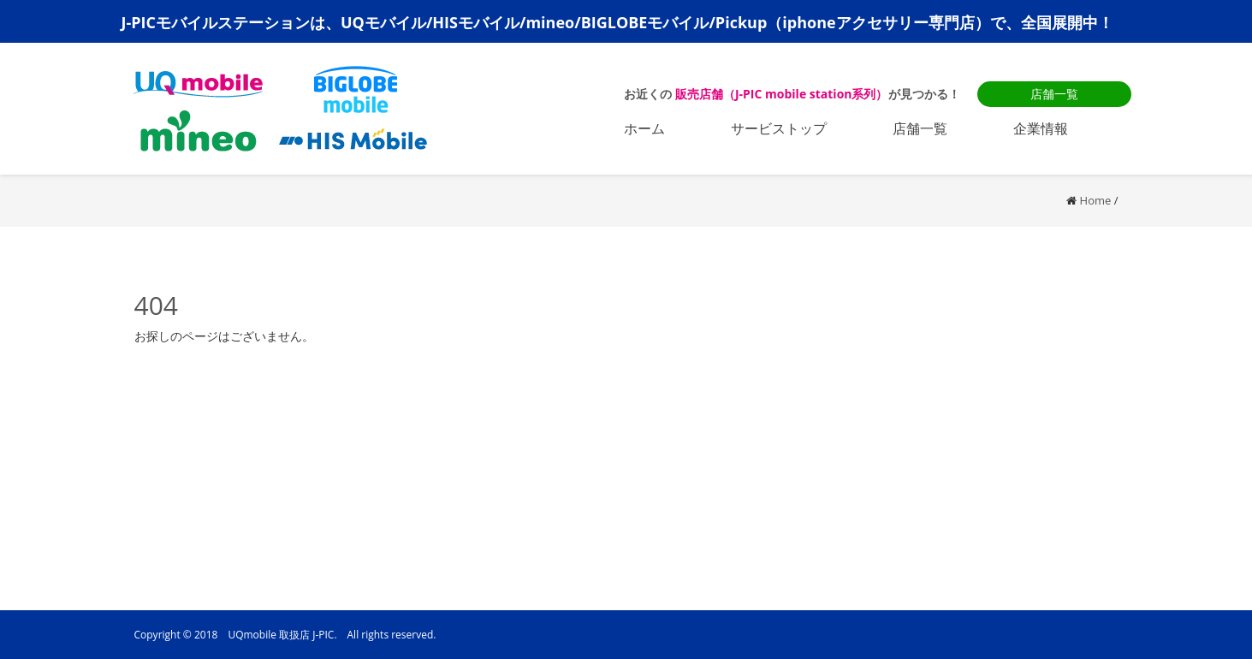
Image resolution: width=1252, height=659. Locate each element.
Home (1096, 200)
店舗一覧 (1054, 94)
